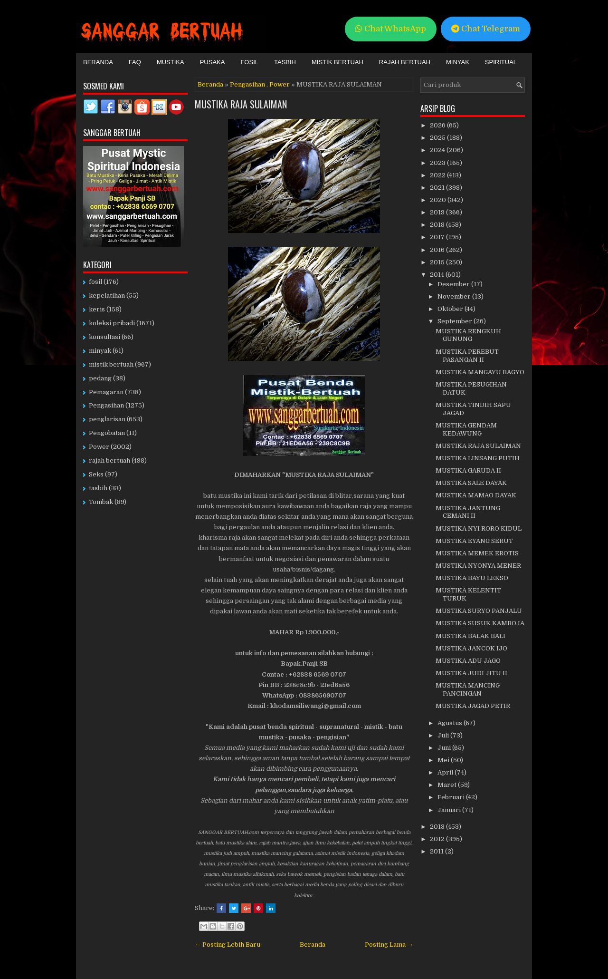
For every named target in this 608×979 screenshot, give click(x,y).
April (446, 772)
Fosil (249, 62)
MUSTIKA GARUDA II (468, 470)
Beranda (98, 62)
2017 (438, 237)
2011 (437, 851)
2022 (438, 175)
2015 (438, 262)
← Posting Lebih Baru (227, 944)
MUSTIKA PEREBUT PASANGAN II (467, 355)
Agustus (450, 723)
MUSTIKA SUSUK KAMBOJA (480, 623)
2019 (438, 212)
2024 (438, 150)
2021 (438, 187)
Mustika (170, 62)
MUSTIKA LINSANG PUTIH (478, 458)
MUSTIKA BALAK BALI (470, 636)
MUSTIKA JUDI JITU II (471, 673)
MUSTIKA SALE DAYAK (471, 482)
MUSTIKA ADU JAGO (468, 660)
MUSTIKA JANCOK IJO (471, 648)
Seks (96, 474)
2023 (438, 162)
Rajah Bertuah (404, 62)
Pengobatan (107, 432)
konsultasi (104, 336)
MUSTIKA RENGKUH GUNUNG (468, 335)
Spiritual (501, 62)
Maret (447, 784)
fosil (95, 281)
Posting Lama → (389, 944)
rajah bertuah (109, 460)
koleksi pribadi (112, 323)
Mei (444, 760)
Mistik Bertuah (337, 62)
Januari (449, 810)
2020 (438, 200)
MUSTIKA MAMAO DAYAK (476, 495)
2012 (438, 839)
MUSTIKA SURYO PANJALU (479, 610)
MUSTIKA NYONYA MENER (478, 565)
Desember (454, 284)
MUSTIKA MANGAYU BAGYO (480, 372)
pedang (100, 378)
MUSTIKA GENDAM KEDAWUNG (466, 429)
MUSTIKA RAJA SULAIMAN (241, 104)
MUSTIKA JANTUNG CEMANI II (468, 512)
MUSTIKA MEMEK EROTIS (477, 553)
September (455, 321)
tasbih (98, 488)
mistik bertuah (111, 364)
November (454, 296)
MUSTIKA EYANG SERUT (474, 540)
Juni (444, 747)
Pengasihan (247, 84)
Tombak (101, 501)
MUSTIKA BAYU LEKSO (472, 578)
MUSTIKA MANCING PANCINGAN (468, 689)
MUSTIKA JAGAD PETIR (473, 705)
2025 (438, 137)
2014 (438, 274)
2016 (438, 249)
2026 (438, 125)
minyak (100, 350)
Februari (451, 797)
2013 (438, 826)
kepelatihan (107, 295)
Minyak (457, 62)
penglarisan (107, 419)
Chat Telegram (485, 28)
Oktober (451, 308)
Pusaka (212, 62)
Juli (443, 735)
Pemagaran (106, 392)
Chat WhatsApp (390, 28)
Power (279, 84)
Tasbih (285, 62)
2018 (438, 224)
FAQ (135, 62)
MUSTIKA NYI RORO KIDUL (479, 528)
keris (97, 309)
